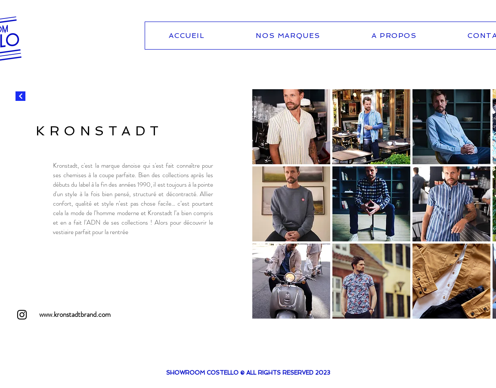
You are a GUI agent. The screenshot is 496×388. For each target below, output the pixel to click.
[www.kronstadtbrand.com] (74, 315)
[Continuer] (20, 96)
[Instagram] (22, 314)
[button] (291, 126)
